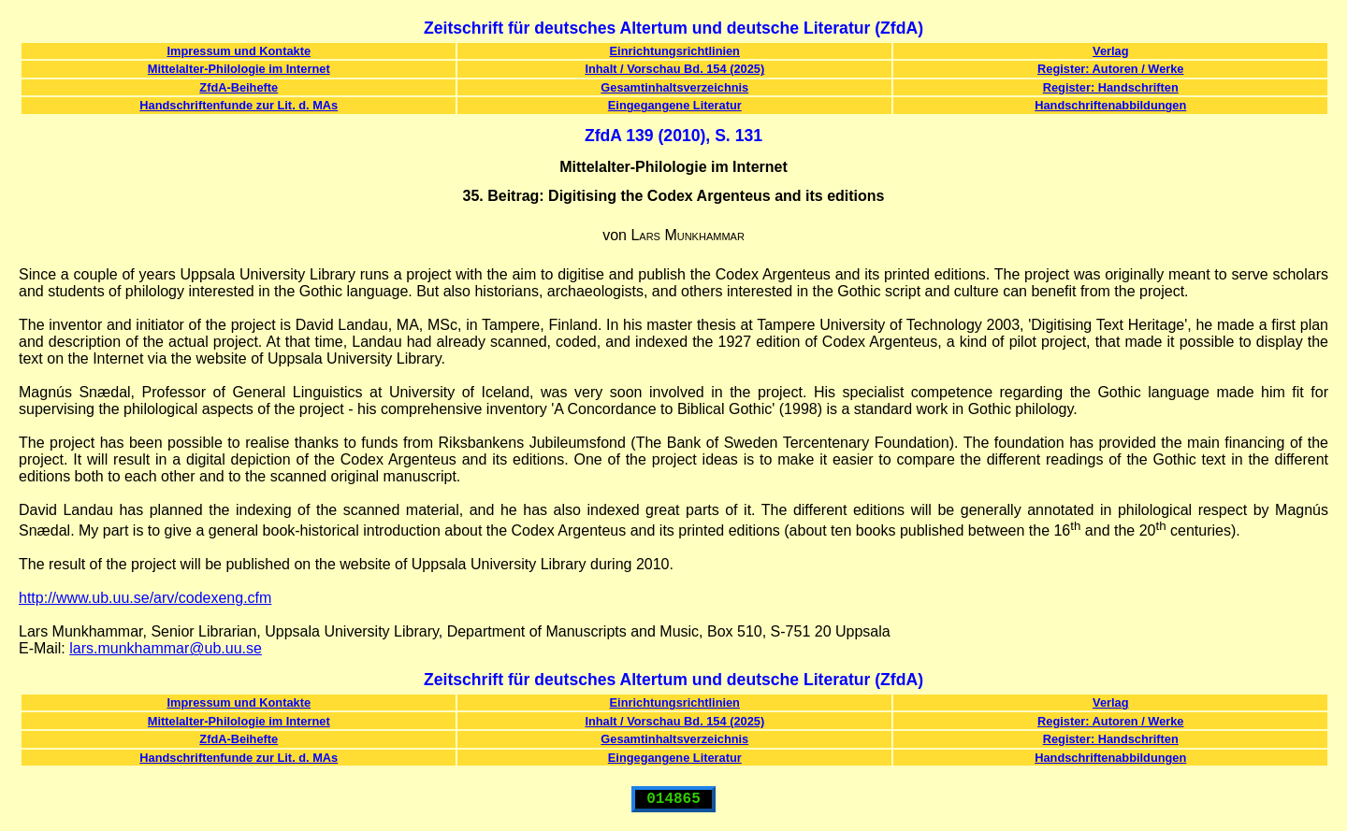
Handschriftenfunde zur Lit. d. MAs (238, 105)
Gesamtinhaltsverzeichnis (674, 87)
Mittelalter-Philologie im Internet (239, 69)
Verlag (1110, 51)
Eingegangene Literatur (675, 105)
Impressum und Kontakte (239, 51)
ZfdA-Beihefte (238, 87)
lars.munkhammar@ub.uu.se (165, 648)
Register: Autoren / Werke (1110, 69)
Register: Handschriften (1111, 87)
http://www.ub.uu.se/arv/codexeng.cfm (145, 598)
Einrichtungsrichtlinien (675, 51)
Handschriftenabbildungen (1110, 105)
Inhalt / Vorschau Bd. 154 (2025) (674, 69)
